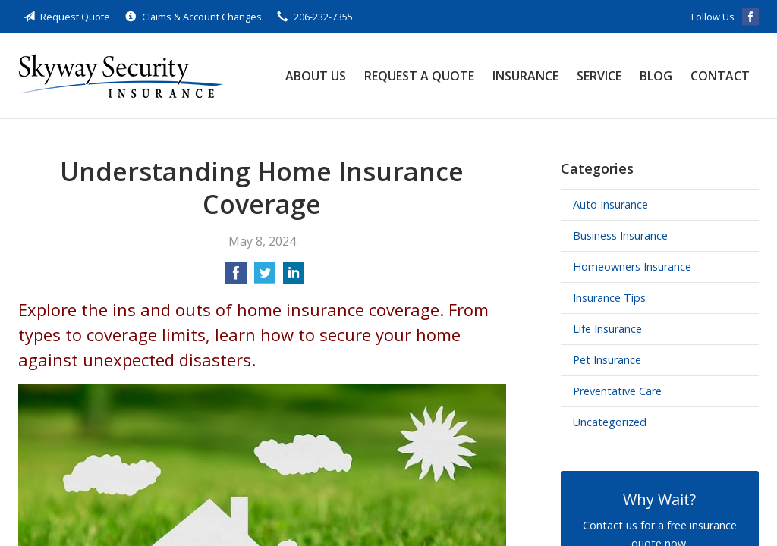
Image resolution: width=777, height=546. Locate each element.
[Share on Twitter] (264, 277)
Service (599, 75)
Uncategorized (609, 422)
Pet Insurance (607, 360)
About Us (315, 75)
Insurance (525, 75)
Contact (720, 75)
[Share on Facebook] (236, 277)
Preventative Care (617, 391)
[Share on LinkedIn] (293, 277)
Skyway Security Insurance (120, 76)
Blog (656, 75)
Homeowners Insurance (632, 266)
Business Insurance (620, 235)
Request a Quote (419, 75)
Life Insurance (607, 329)
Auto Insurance (610, 204)
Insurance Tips (609, 297)
